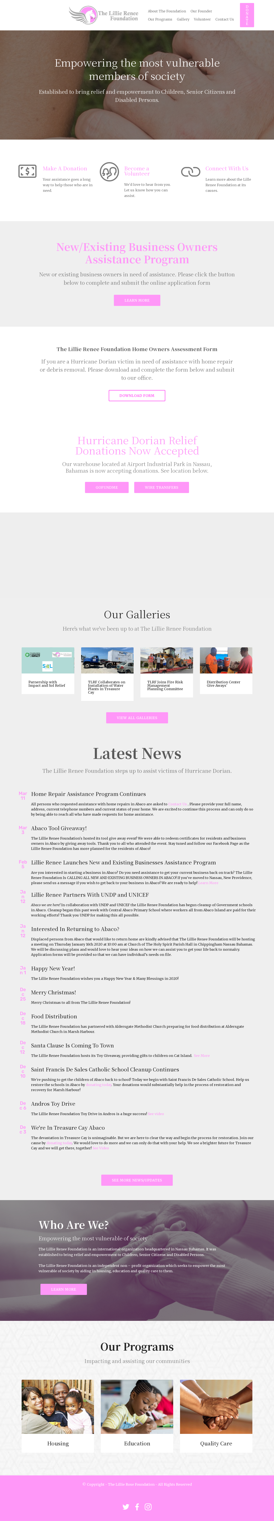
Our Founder (201, 11)
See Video (100, 1148)
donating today (98, 1085)
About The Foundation (167, 11)
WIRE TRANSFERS (161, 487)
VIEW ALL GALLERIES (137, 718)
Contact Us (224, 19)
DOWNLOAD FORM (137, 395)
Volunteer (202, 19)
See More (202, 1055)
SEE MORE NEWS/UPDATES (137, 1180)
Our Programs (160, 19)
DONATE (247, 15)
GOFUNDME (107, 487)
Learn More (208, 883)
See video (156, 1114)
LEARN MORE (137, 300)
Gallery (183, 19)
